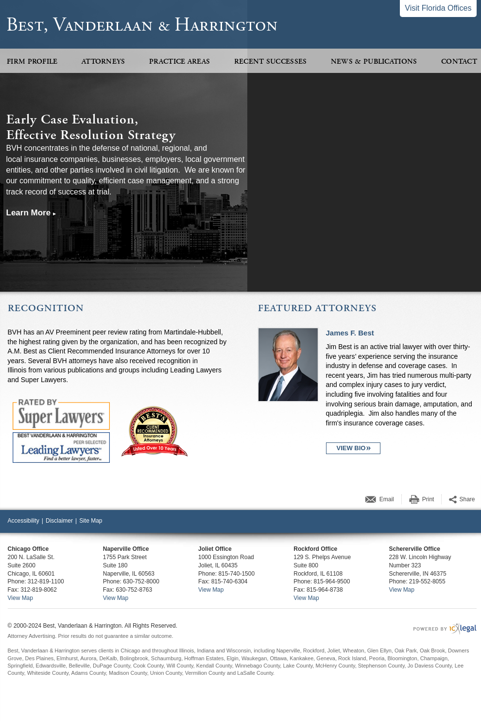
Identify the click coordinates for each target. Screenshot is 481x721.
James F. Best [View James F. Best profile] (350, 333)
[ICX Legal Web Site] (445, 629)
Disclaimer (59, 520)
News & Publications (374, 61)
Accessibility (23, 520)
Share (467, 499)
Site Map (90, 520)
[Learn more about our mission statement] (31, 213)
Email (386, 499)
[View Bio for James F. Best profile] (353, 448)
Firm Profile (32, 61)
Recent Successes (270, 61)
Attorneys (103, 61)
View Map (20, 598)
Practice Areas (179, 61)
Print (428, 499)
